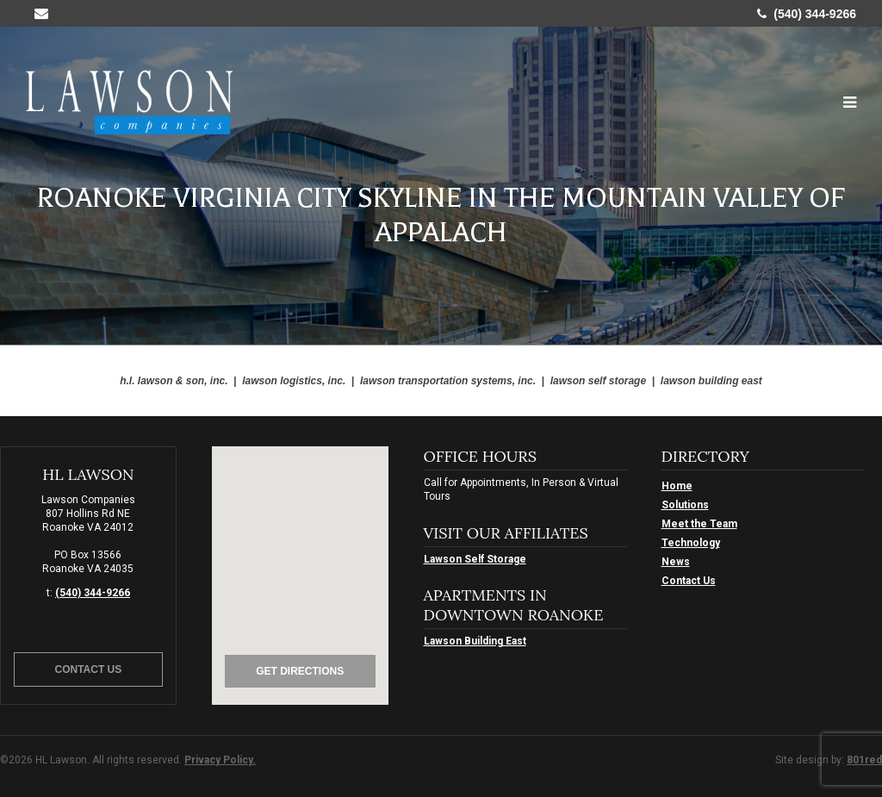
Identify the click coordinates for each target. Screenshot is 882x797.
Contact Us (88, 669)
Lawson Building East (475, 641)
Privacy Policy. (220, 760)
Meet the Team (699, 524)
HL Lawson (129, 102)
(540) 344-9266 (806, 14)
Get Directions (300, 671)
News (676, 562)
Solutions (685, 505)
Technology (691, 543)
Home (677, 486)
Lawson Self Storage (475, 559)
